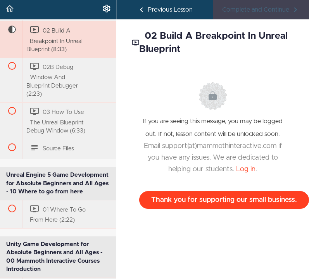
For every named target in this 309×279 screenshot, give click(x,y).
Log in (245, 169)
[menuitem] (106, 9)
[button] (9, 9)
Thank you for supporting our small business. (224, 199)
